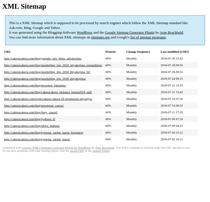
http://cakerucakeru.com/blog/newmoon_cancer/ (34, 105)
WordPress (85, 32)
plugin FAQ (77, 150)
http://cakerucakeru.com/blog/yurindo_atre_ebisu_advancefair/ (43, 58)
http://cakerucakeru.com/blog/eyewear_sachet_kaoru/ (37, 139)
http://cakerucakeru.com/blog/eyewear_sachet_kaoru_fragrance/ (44, 132)
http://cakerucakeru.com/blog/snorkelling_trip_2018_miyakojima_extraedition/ (53, 65)
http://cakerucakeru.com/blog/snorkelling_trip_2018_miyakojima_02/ (47, 72)
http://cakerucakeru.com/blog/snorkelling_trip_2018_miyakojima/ (45, 78)
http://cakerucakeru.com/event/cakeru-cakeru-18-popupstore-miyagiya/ (48, 98)
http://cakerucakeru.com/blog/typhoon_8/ (29, 119)
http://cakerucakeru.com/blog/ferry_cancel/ (30, 112)
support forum (100, 150)
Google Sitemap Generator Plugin (129, 32)
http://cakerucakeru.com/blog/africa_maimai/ (32, 125)
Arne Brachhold (171, 32)
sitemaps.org (100, 37)
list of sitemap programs (148, 37)
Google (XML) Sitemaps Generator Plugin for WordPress (56, 147)
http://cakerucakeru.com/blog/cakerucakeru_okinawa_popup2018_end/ (48, 92)
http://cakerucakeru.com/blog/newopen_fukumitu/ (35, 85)
